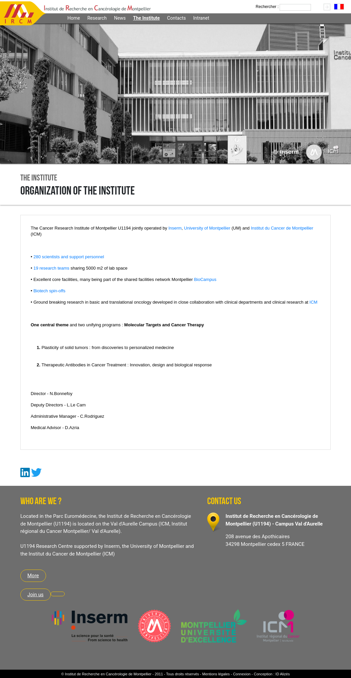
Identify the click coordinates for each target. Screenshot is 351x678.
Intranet (201, 18)
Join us (35, 595)
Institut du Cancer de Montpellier (282, 228)
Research (97, 18)
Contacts (176, 18)
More (33, 576)
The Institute (146, 18)
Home (73, 18)
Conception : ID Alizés (272, 674)
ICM (314, 302)
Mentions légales (216, 674)
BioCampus (205, 279)
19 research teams (51, 268)
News (120, 18)
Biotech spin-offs (49, 290)
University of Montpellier (208, 228)
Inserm (175, 228)
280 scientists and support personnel (68, 256)
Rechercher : (267, 6)
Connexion (242, 674)
